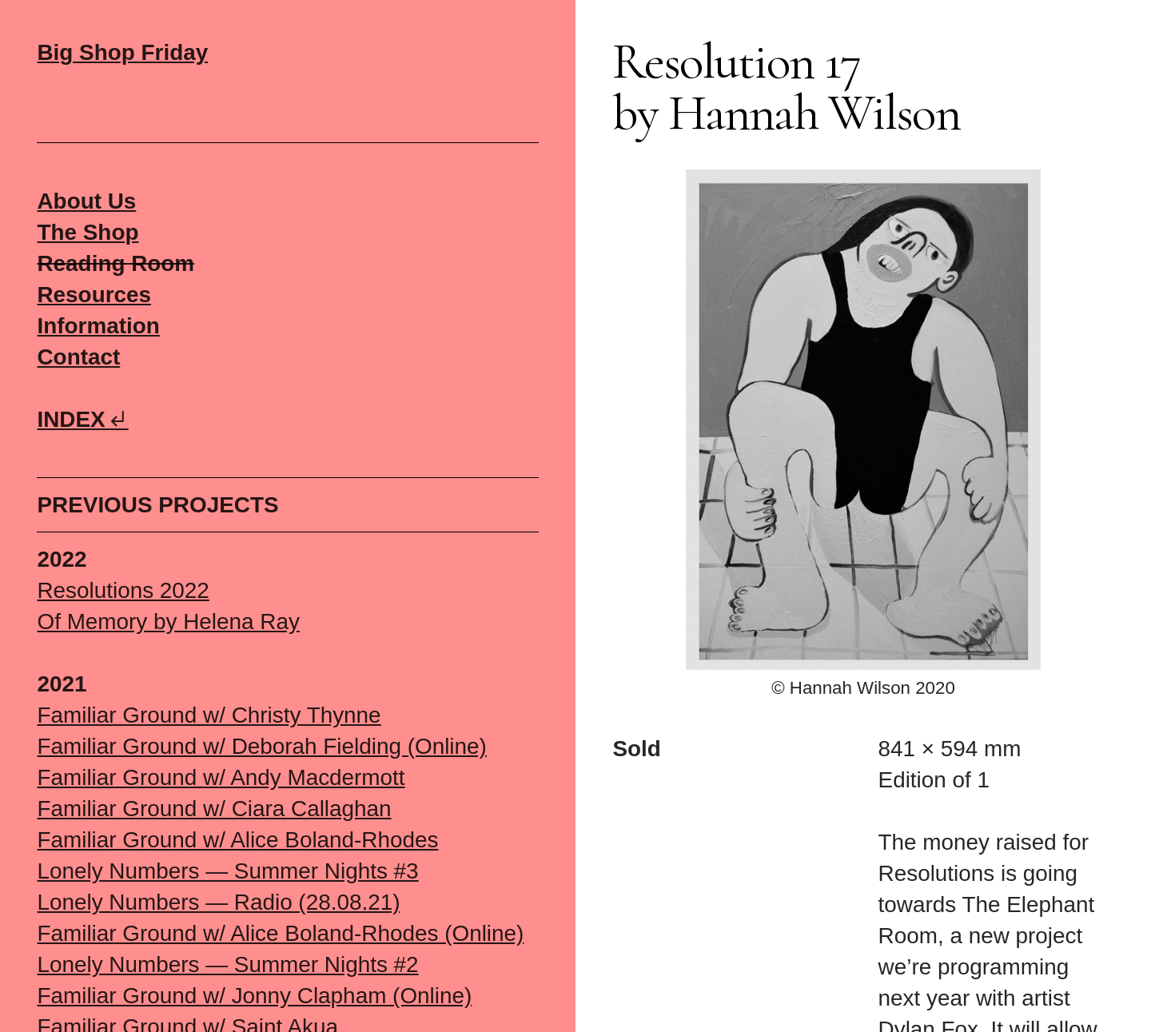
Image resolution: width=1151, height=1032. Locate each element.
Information (98, 325)
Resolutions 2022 (123, 590)
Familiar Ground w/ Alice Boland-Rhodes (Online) (280, 933)
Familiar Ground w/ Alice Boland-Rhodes (237, 839)
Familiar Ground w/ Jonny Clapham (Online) (254, 995)
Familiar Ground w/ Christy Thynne (208, 715)
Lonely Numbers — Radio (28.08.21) (218, 902)
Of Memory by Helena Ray (168, 621)
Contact (78, 357)
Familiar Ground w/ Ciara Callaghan (214, 808)
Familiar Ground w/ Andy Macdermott (220, 777)
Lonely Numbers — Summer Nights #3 (227, 871)
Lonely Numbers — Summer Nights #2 (227, 964)
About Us (86, 201)
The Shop (87, 232)
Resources (94, 294)
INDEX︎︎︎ (82, 419)
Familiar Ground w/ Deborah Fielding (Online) (261, 746)
